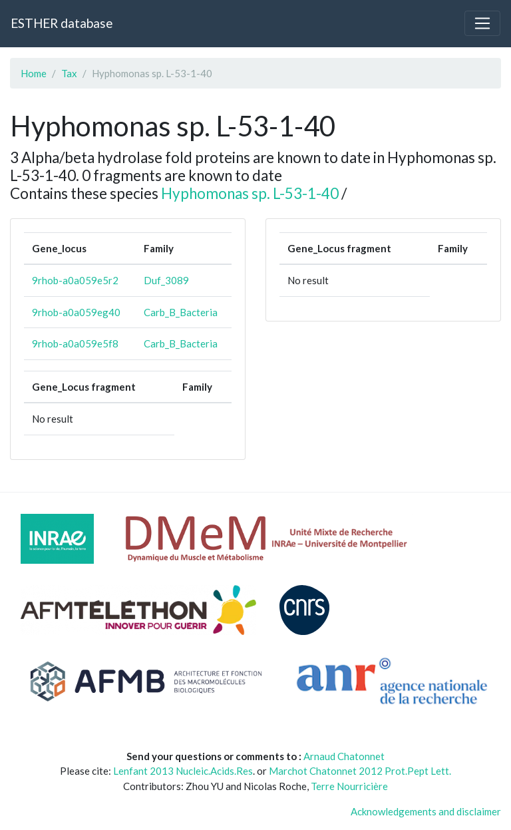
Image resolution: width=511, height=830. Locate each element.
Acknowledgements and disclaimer (426, 811)
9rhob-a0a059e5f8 (75, 343)
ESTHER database (61, 23)
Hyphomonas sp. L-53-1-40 (250, 193)
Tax (69, 73)
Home (34, 73)
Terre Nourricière (349, 786)
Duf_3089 (166, 280)
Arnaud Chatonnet (344, 756)
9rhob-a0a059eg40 (76, 312)
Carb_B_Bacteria (181, 312)
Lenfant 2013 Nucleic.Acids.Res (183, 771)
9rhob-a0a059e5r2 (75, 280)
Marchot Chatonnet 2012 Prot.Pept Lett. (360, 771)
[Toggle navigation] (482, 23)
